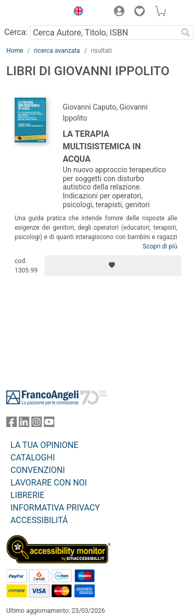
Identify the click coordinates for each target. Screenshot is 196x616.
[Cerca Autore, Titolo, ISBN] (103, 32)
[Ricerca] (185, 32)
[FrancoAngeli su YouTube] (49, 424)
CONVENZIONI (37, 470)
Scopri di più (160, 246)
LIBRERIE (27, 495)
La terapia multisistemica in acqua (102, 146)
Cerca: (16, 32)
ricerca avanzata (57, 50)
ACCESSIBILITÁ (39, 520)
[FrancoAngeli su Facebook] (11, 424)
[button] (75, 12)
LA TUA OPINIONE (44, 445)
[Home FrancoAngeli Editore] (34, 12)
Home (14, 50)
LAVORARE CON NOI (48, 483)
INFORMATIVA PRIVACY (55, 508)
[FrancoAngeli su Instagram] (36, 424)
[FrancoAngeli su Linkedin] (24, 424)
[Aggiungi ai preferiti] (112, 265)
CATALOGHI (32, 458)
